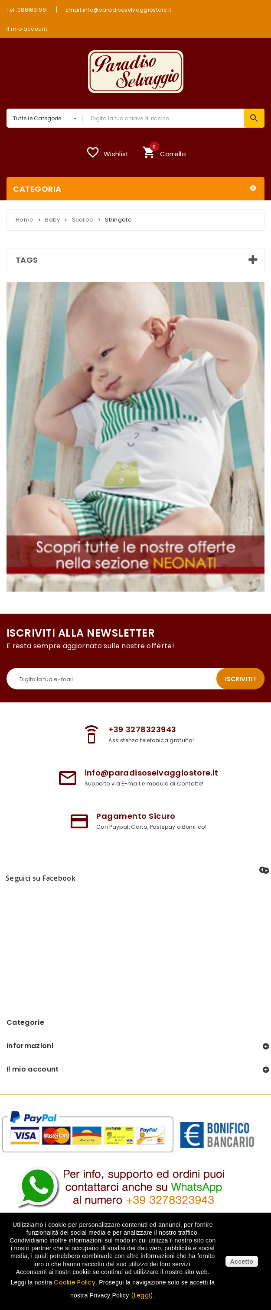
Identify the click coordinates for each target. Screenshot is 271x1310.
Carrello (164, 151)
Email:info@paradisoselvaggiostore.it (118, 9)
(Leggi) (142, 1295)
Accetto (241, 1261)
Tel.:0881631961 (27, 9)
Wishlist (107, 152)
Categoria (37, 188)
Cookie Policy (74, 1282)
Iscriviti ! (240, 679)
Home (24, 219)
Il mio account (27, 29)
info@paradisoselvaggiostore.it (152, 772)
